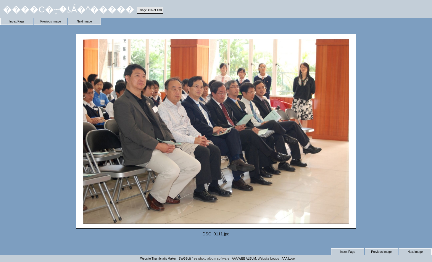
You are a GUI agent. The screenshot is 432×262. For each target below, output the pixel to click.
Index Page (17, 21)
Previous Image (50, 21)
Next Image (84, 21)
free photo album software (210, 258)
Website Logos (268, 258)
